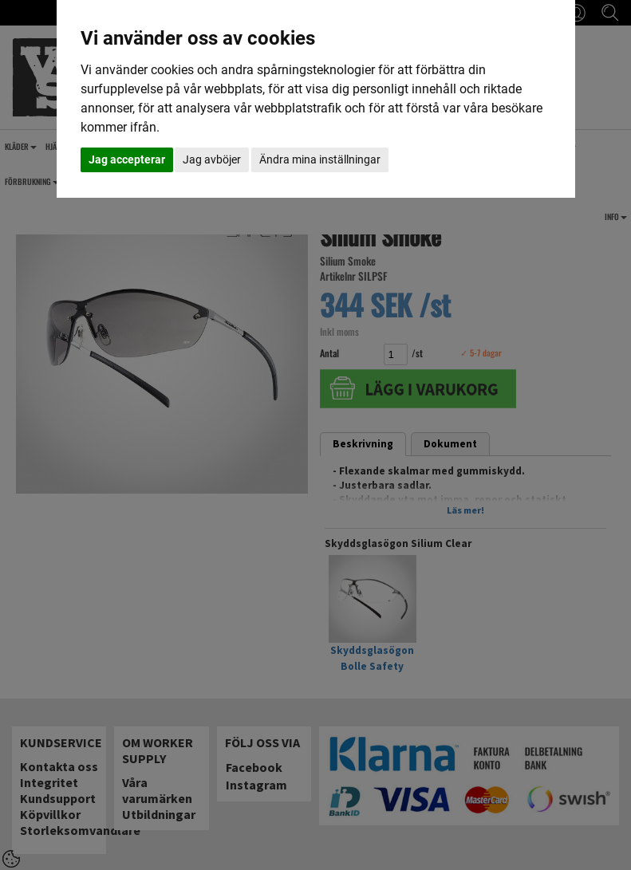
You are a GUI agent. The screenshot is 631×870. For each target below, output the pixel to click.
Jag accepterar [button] (127, 159)
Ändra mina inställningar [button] (320, 159)
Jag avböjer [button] (212, 159)
